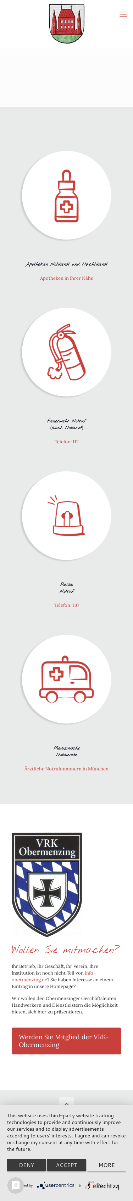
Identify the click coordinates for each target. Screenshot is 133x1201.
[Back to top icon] (66, 1104)
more (106, 1165)
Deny (26, 1165)
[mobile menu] (123, 14)
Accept (66, 1165)
